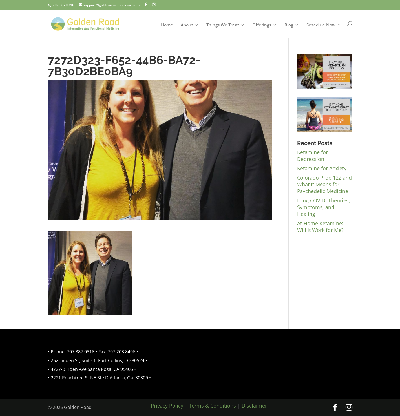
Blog (288, 25)
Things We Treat (222, 25)
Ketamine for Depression (312, 155)
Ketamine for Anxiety (321, 168)
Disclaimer (254, 405)
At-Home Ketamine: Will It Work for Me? (320, 226)
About (187, 25)
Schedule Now (320, 25)
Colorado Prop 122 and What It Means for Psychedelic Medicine (324, 184)
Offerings (261, 25)
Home (167, 25)
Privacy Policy (167, 405)
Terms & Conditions (212, 405)
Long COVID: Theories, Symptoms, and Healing (323, 207)
